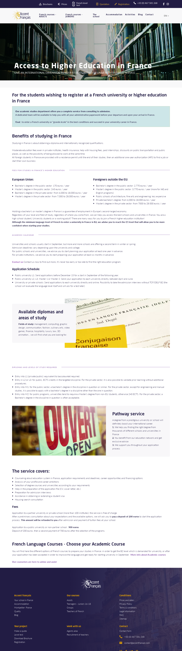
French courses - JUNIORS (74, 16)
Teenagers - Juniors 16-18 (79, 603)
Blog (140, 15)
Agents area (72, 630)
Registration (19, 641)
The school (96, 16)
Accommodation (114, 15)
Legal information (127, 611)
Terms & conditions (128, 607)
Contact (149, 15)
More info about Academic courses (148, 554)
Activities (130, 15)
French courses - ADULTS (47, 16)
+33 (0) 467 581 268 (131, 636)
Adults (70, 600)
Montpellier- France (23, 607)
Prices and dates (126, 600)
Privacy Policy (125, 603)
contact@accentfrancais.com (134, 642)
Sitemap (123, 618)
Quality (17, 611)
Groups (70, 607)
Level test (18, 634)
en (165, 15)
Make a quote (20, 630)
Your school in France (23, 600)
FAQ (121, 614)
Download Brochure (23, 638)
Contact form (125, 630)
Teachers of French (75, 611)
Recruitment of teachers (78, 634)
